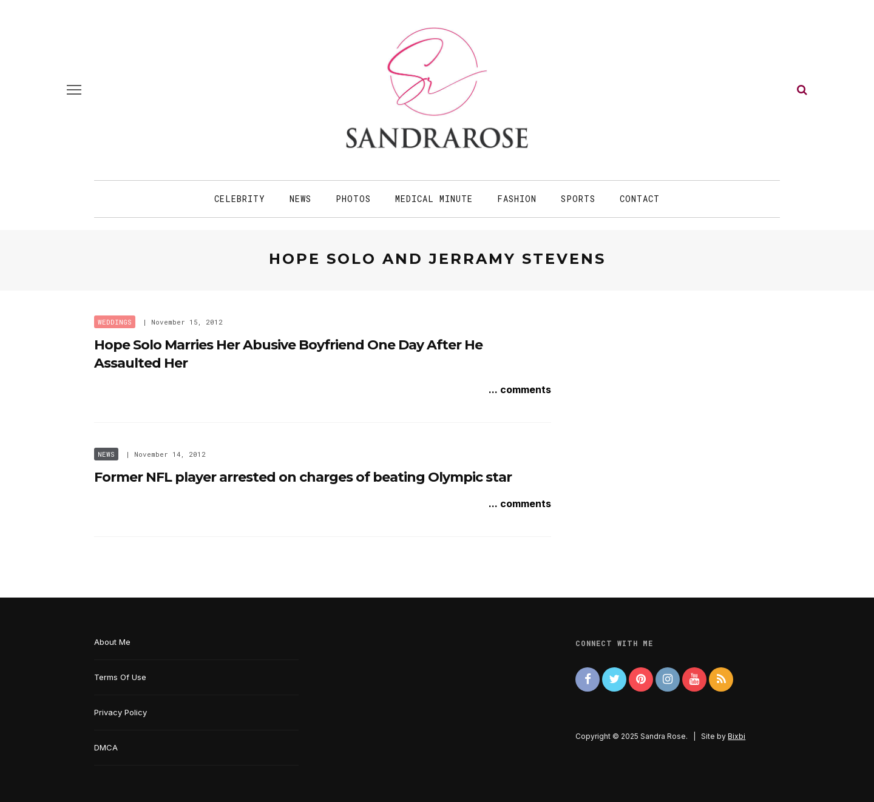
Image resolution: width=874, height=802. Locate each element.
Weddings (115, 321)
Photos (353, 198)
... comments (520, 389)
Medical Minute (434, 198)
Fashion (517, 198)
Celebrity (239, 198)
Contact (640, 198)
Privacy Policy (120, 712)
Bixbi (736, 736)
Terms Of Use (120, 677)
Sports (578, 198)
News (300, 198)
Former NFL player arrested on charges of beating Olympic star (303, 477)
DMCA (106, 747)
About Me (112, 642)
